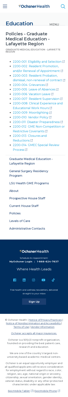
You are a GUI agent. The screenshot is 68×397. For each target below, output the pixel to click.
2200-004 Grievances (29, 85)
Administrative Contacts (27, 228)
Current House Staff (23, 206)
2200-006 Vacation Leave (31, 94)
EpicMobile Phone (46, 390)
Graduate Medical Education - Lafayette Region (33, 50)
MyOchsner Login (20, 261)
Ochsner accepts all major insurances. (34, 333)
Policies (15, 213)
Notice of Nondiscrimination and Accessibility (33, 323)
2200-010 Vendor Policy (30, 117)
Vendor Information (42, 326)
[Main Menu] (5, 6)
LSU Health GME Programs (29, 183)
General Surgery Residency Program (28, 173)
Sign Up (37, 301)
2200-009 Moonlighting (30, 112)
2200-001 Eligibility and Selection (37, 61)
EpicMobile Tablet (19, 390)
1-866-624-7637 (48, 261)
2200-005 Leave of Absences (34, 89)
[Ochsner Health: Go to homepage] (34, 5)
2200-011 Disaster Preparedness (36, 122)
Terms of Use (21, 326)
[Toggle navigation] (54, 24)
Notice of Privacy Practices (45, 319)
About (13, 191)
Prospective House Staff (27, 198)
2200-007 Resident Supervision (36, 99)
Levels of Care (19, 221)
